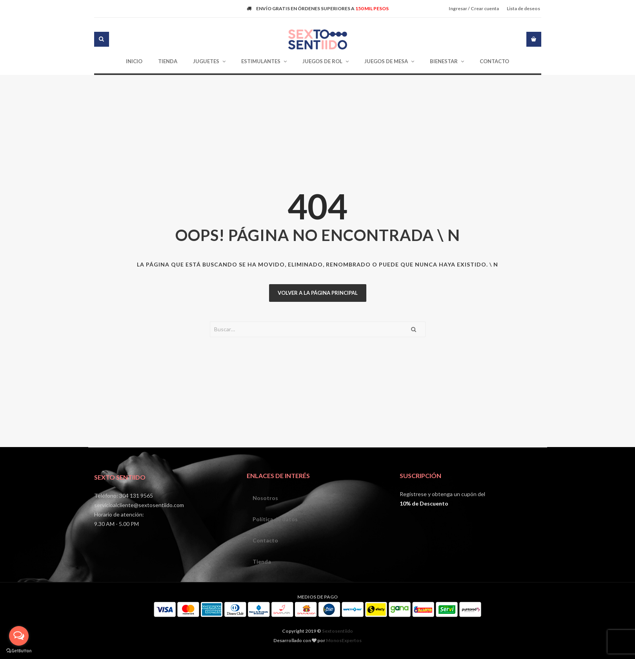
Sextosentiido (337, 631)
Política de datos (275, 519)
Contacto (265, 540)
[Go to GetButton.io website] (18, 651)
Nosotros (265, 498)
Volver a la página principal (318, 293)
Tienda (262, 561)
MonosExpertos (344, 640)
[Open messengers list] (19, 636)
